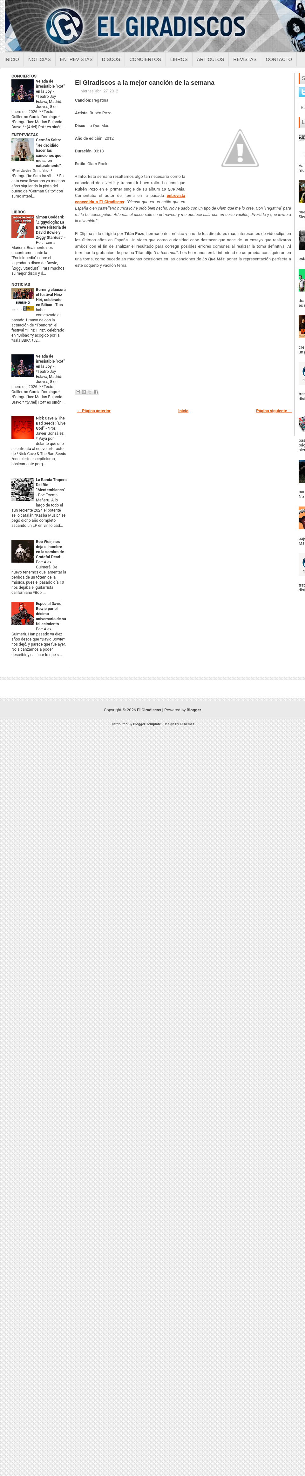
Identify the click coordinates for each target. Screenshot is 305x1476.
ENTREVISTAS (24, 134)
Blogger (194, 710)
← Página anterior (94, 410)
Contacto (279, 59)
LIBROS (18, 212)
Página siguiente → (274, 410)
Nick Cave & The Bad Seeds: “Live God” (50, 423)
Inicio (11, 59)
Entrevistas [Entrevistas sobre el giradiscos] (76, 59)
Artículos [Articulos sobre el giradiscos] (210, 59)
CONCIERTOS (24, 76)
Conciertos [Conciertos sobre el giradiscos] (145, 59)
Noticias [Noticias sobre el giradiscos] (39, 59)
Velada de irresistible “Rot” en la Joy (50, 86)
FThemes (187, 724)
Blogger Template (147, 724)
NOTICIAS (20, 284)
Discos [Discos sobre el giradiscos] (111, 59)
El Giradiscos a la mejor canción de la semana (144, 82)
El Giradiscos (149, 710)
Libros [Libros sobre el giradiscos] (179, 59)
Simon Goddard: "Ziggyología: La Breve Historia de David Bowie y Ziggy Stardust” (51, 227)
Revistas (244, 59)
